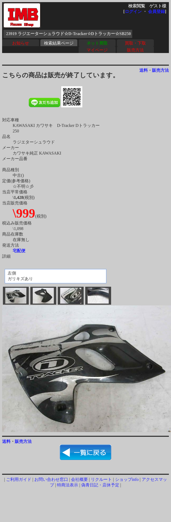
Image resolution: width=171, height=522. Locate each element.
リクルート (101, 479)
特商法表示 (67, 485)
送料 (143, 70)
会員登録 (156, 11)
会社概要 (79, 479)
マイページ (97, 50)
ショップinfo (127, 479)
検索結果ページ (59, 43)
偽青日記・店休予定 (100, 485)
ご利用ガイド (18, 479)
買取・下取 (135, 43)
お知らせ (20, 43)
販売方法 (135, 50)
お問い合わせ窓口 (51, 479)
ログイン (133, 11)
